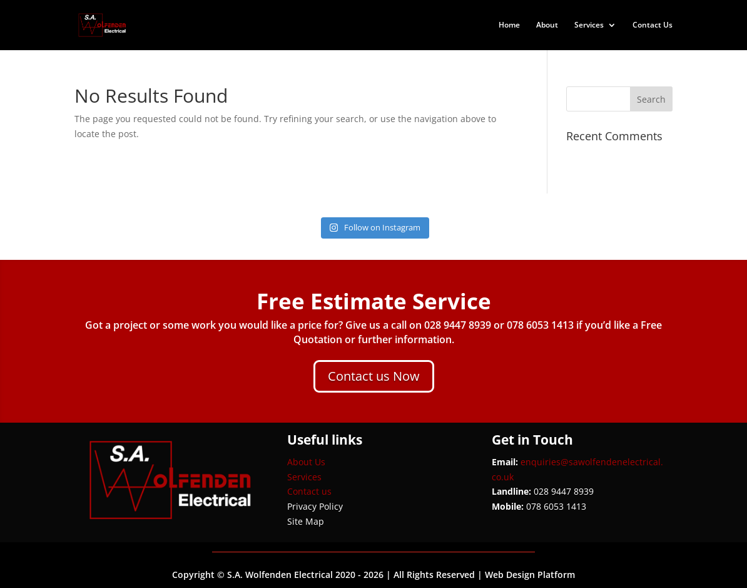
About (547, 25)
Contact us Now (374, 376)
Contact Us (653, 25)
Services (589, 25)
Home (509, 25)
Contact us (309, 491)
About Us (306, 462)
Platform (556, 574)
